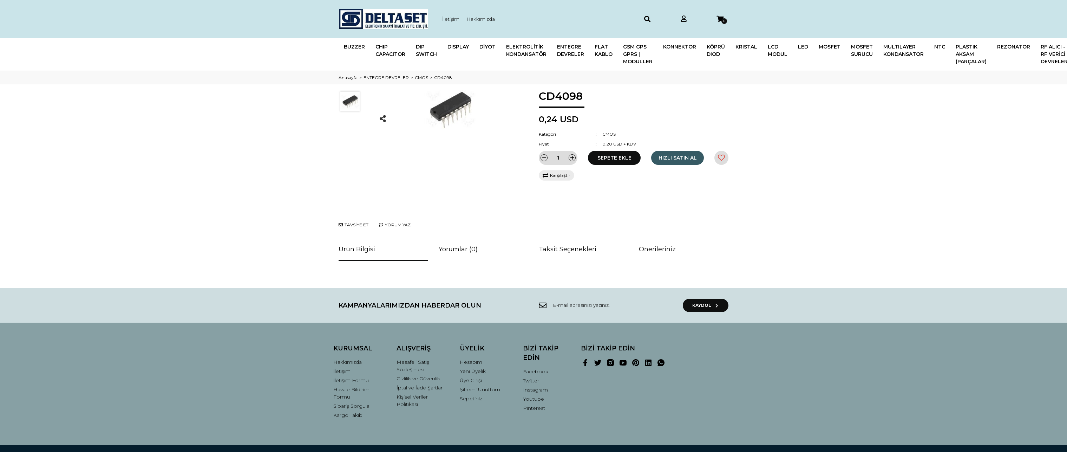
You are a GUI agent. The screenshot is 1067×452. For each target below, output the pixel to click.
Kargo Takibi (348, 389)
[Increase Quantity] (572, 158)
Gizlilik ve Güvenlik (418, 352)
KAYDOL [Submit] (705, 279)
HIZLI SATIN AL (678, 158)
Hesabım (471, 335)
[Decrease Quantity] (544, 158)
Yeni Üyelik (473, 345)
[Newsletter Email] (607, 279)
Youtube (533, 372)
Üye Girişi (471, 354)
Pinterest (534, 382)
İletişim (450, 19)
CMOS (609, 134)
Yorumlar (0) (458, 223)
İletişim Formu (351, 354)
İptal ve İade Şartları (420, 361)
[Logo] (383, 19)
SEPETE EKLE (614, 158)
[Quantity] (558, 158)
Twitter (531, 354)
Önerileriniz (657, 223)
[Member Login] (684, 19)
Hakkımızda (480, 19)
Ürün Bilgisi (357, 223)
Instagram (535, 363)
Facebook (535, 345)
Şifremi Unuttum (480, 363)
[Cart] (720, 19)
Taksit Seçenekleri (567, 223)
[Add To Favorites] (721, 158)
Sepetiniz (471, 372)
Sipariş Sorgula (351, 379)
